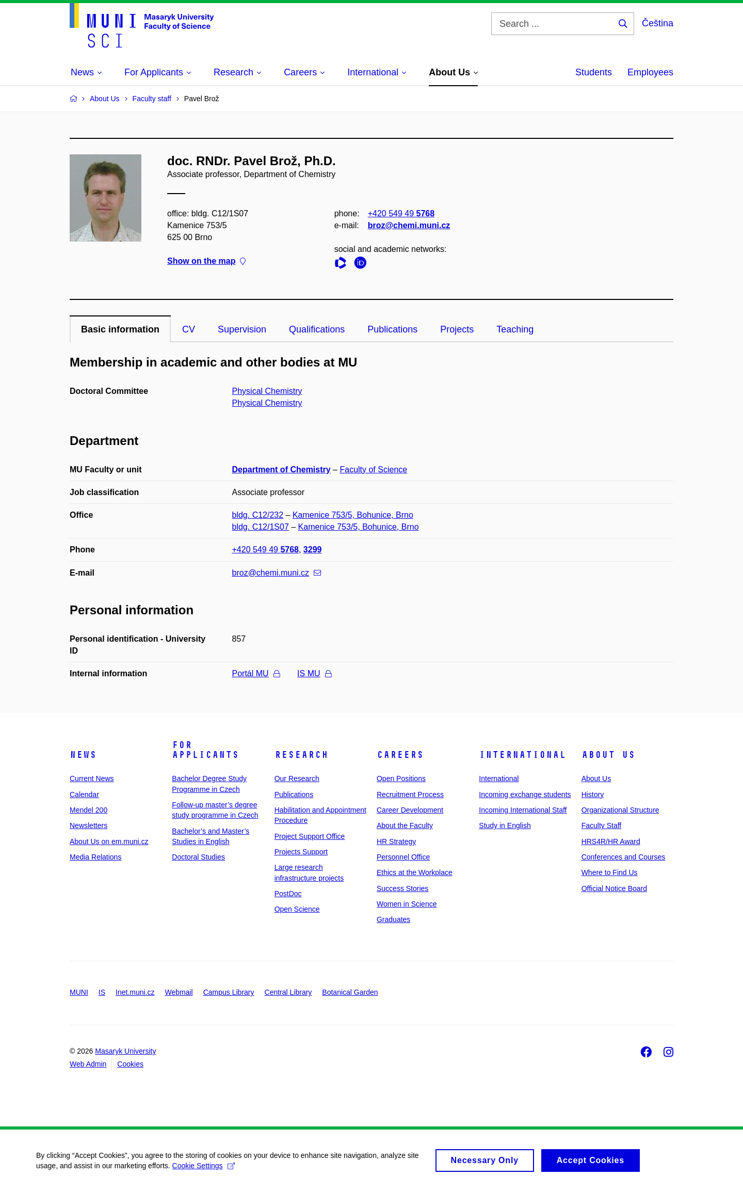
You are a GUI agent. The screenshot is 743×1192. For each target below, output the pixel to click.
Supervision (242, 329)
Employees (650, 72)
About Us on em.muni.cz (109, 841)
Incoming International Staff (523, 810)
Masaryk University (125, 1051)
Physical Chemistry (267, 391)
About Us (608, 754)
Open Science (297, 909)
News (83, 754)
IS (102, 992)
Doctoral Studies (198, 857)
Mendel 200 (88, 810)
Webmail (179, 992)
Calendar (84, 794)
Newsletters (88, 825)
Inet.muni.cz (135, 992)
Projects (457, 329)
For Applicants (205, 750)
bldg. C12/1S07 (260, 526)
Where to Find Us (610, 872)
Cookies (130, 1064)
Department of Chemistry (281, 469)
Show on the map (206, 261)
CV (188, 329)
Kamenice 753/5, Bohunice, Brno (353, 515)
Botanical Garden (350, 992)
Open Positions (401, 778)
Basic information (120, 329)
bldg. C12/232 (258, 515)
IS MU (314, 673)
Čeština (657, 23)
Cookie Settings (203, 1170)
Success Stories (402, 888)
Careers (400, 754)
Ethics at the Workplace (415, 872)
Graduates (393, 919)
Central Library (288, 992)
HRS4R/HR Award (611, 841)
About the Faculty (405, 825)
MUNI (79, 992)
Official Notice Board (614, 888)
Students (593, 72)
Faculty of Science (373, 469)
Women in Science (407, 904)
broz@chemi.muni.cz (409, 225)
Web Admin (88, 1064)
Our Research (296, 778)
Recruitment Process (410, 794)
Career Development (410, 810)
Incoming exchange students (525, 794)
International (522, 754)
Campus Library (228, 992)
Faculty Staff (602, 825)
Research (301, 754)
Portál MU (256, 673)
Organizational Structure (620, 810)
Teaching (515, 329)
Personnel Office (403, 857)
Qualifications (317, 329)
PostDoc (288, 893)
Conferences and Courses (624, 857)
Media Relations (95, 857)
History (593, 794)
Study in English (504, 825)
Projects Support (301, 852)
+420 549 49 (401, 213)
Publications (392, 329)
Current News (92, 778)
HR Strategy (396, 841)
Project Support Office (309, 836)
